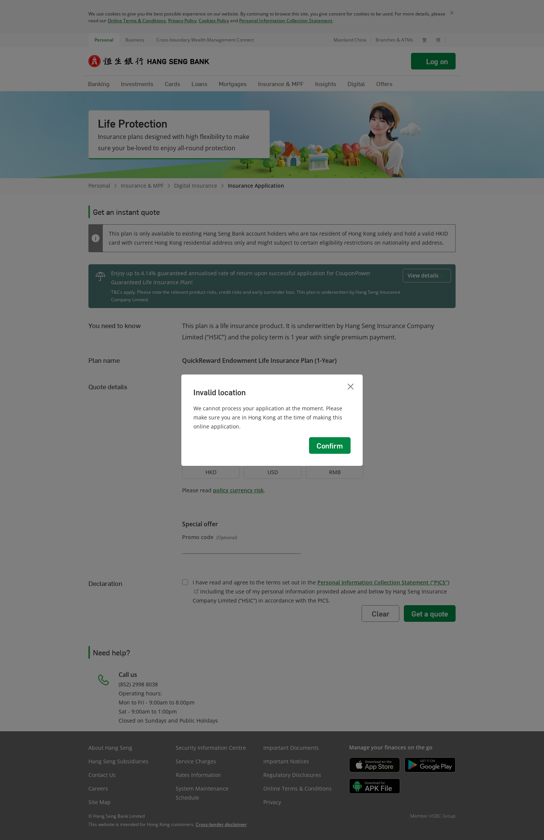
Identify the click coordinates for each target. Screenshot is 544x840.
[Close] (351, 387)
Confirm (330, 445)
